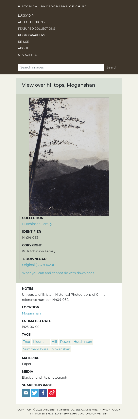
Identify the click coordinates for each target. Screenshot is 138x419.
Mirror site (38, 413)
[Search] (61, 67)
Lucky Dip (26, 15)
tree (26, 342)
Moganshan (31, 313)
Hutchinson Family (37, 224)
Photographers (31, 35)
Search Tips (27, 55)
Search (112, 67)
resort (65, 342)
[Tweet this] (35, 392)
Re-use (23, 42)
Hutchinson (83, 342)
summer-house (35, 349)
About (23, 48)
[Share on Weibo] (52, 392)
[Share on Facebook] (43, 392)
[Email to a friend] (26, 392)
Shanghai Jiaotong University (85, 413)
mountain (41, 342)
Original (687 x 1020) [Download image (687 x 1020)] (38, 265)
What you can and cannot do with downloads (58, 273)
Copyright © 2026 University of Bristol (45, 409)
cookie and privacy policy (100, 409)
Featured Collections (36, 28)
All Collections (31, 22)
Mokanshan (61, 349)
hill (54, 342)
